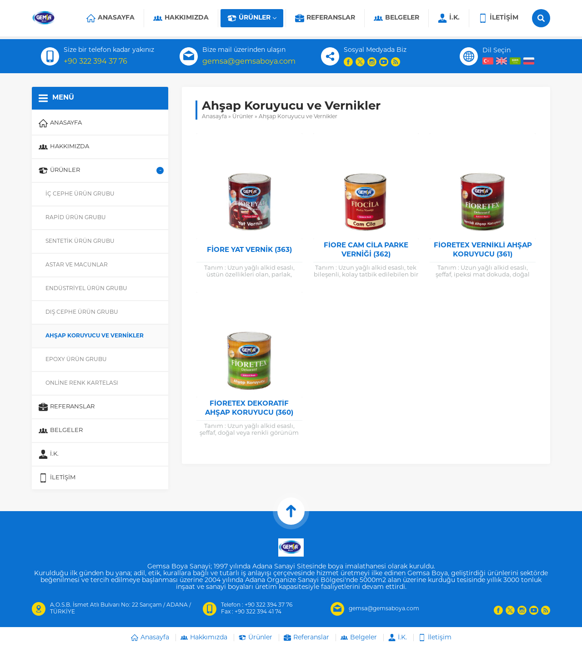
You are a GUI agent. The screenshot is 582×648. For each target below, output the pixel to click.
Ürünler (242, 117)
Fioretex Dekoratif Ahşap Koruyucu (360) (249, 409)
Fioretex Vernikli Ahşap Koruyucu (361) (483, 250)
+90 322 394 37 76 (95, 61)
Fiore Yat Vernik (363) (249, 250)
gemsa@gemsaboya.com (249, 61)
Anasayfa (214, 117)
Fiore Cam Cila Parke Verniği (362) (366, 250)
